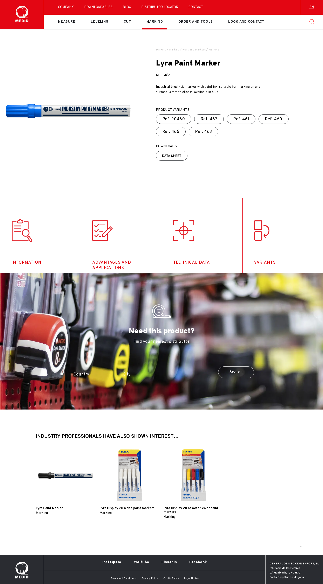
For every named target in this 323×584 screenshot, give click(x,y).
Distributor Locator (159, 7)
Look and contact (246, 22)
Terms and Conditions (124, 578)
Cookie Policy (171, 578)
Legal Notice (191, 578)
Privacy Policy (150, 578)
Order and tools (195, 22)
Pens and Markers (194, 49)
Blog (127, 7)
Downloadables (98, 7)
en (311, 7)
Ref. (173, 119)
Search (236, 372)
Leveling (99, 22)
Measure (66, 22)
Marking (154, 22)
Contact (195, 7)
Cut (127, 22)
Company (66, 7)
